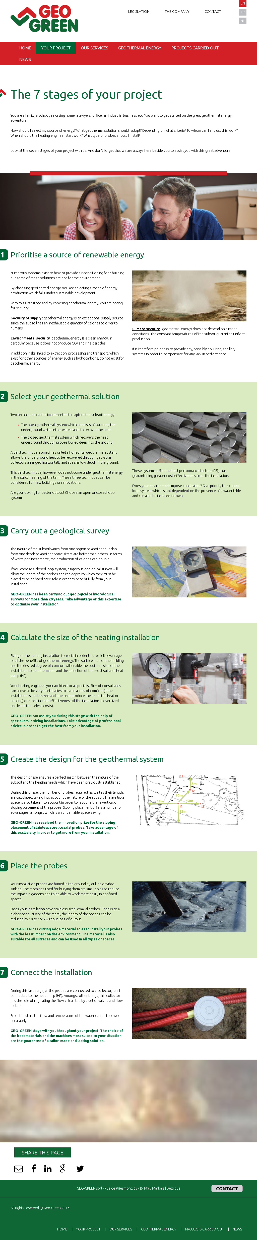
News (25, 59)
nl (243, 21)
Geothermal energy (139, 47)
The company (177, 11)
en (243, 3)
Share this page (42, 1152)
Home (25, 47)
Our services (94, 47)
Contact (213, 11)
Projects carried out (195, 47)
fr (243, 12)
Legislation (139, 11)
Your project (56, 47)
